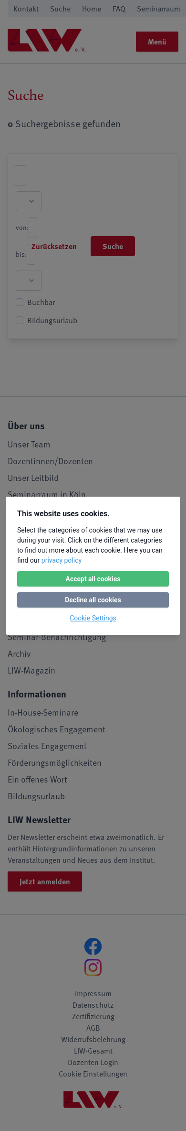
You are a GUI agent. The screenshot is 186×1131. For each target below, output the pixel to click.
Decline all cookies (93, 600)
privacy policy (61, 560)
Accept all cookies (92, 579)
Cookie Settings (93, 618)
